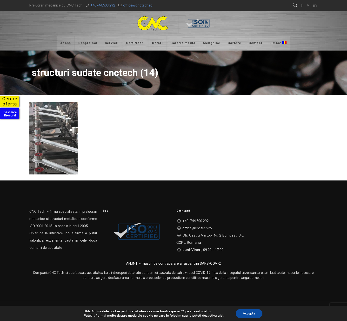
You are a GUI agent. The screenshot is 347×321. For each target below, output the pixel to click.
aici (220, 316)
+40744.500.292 (102, 5)
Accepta (249, 313)
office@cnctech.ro (138, 5)
